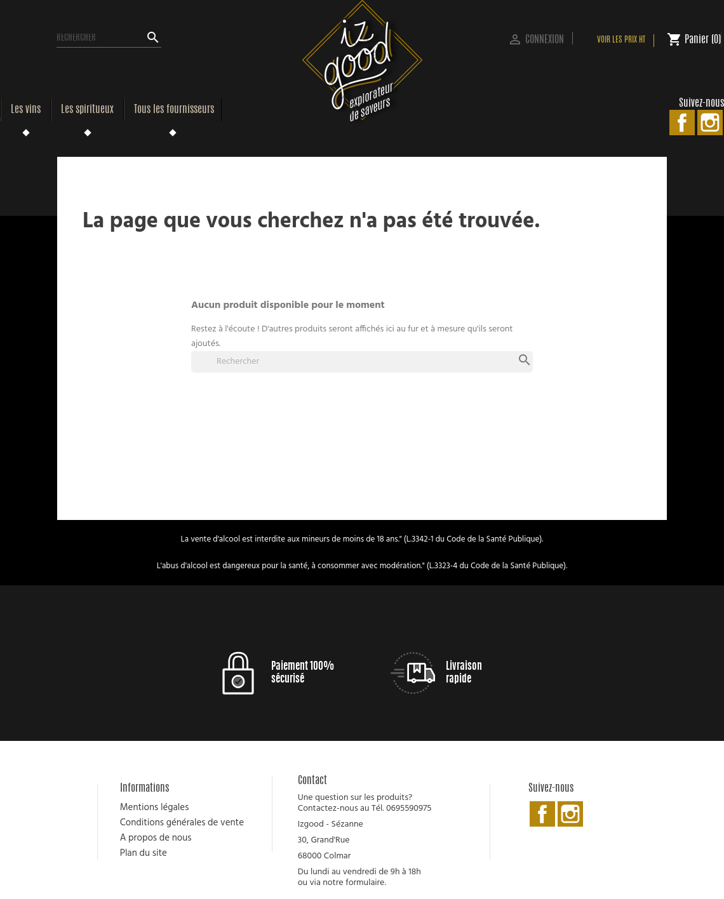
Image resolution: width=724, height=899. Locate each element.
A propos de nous (156, 838)
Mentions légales (154, 807)
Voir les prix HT (621, 40)
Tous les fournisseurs (174, 110)
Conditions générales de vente (182, 822)
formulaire (364, 883)
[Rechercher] (109, 38)
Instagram (710, 122)
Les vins (26, 110)
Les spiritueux (87, 110)
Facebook (682, 122)
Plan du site (143, 853)
